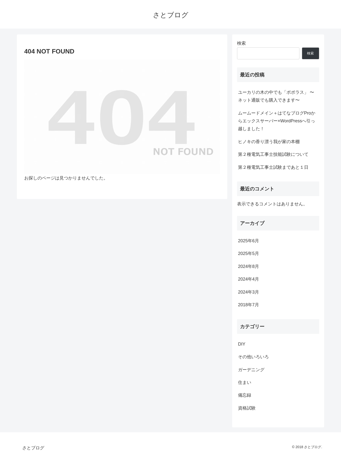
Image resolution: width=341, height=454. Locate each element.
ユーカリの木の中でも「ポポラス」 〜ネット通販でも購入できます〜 (276, 96)
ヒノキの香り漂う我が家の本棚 (269, 141)
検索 (241, 43)
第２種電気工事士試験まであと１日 (273, 167)
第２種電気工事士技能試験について (273, 154)
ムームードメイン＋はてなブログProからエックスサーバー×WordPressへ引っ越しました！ (276, 121)
